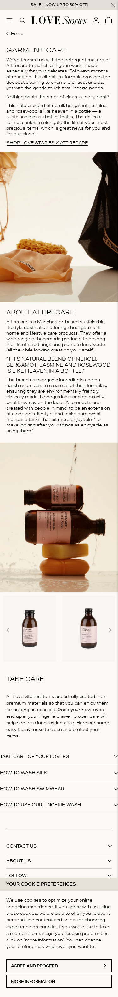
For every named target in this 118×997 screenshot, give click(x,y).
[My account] (96, 19)
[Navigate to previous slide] (8, 629)
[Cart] (108, 19)
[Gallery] (59, 628)
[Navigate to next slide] (110, 629)
